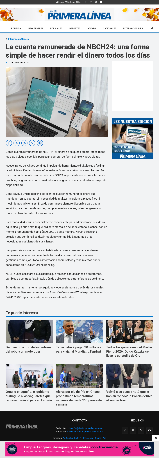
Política (16, 28)
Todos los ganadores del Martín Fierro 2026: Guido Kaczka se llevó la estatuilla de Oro (129, 351)
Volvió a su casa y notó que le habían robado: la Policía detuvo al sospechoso (129, 396)
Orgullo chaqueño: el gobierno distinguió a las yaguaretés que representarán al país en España (29, 396)
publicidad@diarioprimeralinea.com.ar (85, 431)
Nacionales (109, 28)
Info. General (35, 28)
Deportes (74, 28)
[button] (152, 28)
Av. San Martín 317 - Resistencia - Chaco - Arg (84, 438)
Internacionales (133, 28)
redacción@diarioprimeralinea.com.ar (85, 428)
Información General (18, 39)
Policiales (56, 28)
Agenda (91, 28)
